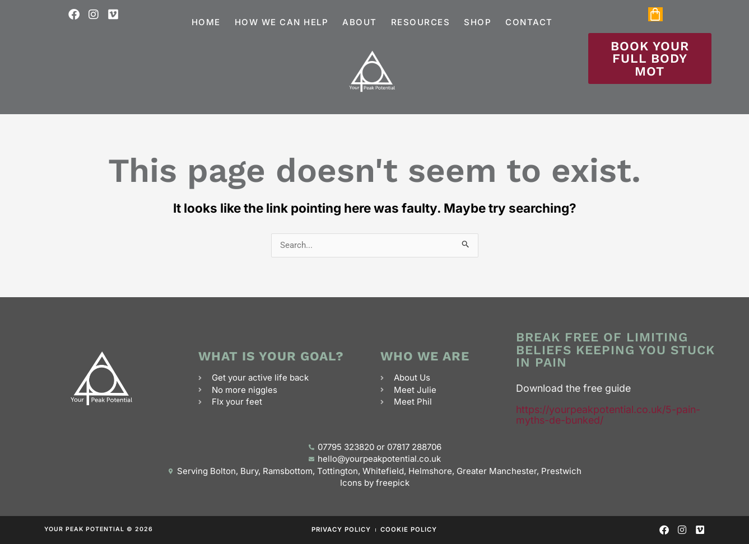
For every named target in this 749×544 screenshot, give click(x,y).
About (359, 22)
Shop (477, 22)
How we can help (282, 22)
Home (206, 22)
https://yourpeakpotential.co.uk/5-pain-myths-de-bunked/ (608, 415)
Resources (420, 22)
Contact (529, 22)
